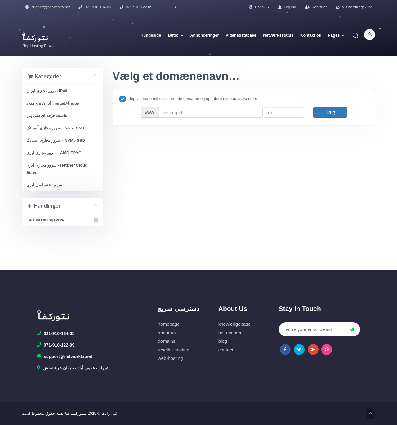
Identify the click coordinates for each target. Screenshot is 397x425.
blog (222, 341)
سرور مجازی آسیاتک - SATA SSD (55, 128)
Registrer (316, 7)
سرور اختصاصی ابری (44, 185)
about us (167, 332)
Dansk (259, 7)
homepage (169, 324)
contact (225, 349)
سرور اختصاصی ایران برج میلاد (52, 103)
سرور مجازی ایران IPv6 (46, 90)
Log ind (287, 7)
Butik (175, 35)
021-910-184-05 (94, 7)
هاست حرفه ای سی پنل (46, 115)
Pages (336, 35)
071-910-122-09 (136, 7)
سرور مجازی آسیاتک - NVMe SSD (55, 140)
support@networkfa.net (47, 7)
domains (167, 341)
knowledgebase (234, 324)
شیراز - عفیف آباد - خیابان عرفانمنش (73, 368)
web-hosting (170, 358)
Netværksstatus (278, 35)
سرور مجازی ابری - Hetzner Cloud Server (56, 169)
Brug (330, 112)
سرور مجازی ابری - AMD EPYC (53, 152)
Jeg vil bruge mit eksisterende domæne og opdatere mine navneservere (188, 99)
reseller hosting (174, 349)
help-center (230, 332)
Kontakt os (310, 35)
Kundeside (151, 35)
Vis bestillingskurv (354, 7)
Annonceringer (204, 35)
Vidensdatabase (241, 35)
